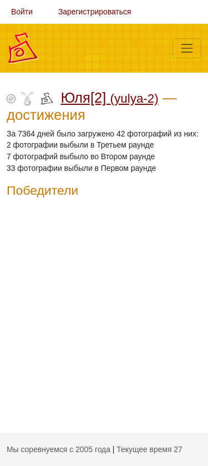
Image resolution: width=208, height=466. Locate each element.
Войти (22, 11)
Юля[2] (109, 97)
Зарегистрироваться (94, 11)
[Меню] (187, 48)
